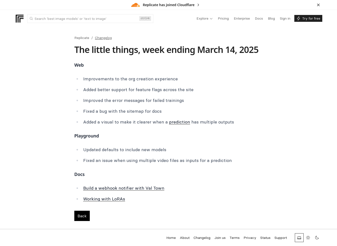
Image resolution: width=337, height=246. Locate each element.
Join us (220, 237)
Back (82, 215)
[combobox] (90, 18)
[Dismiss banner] (318, 5)
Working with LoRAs (104, 199)
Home (171, 237)
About (185, 237)
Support (280, 237)
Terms (235, 237)
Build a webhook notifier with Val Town (123, 188)
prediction (179, 122)
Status (265, 237)
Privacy (250, 237)
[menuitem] (204, 18)
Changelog (103, 38)
